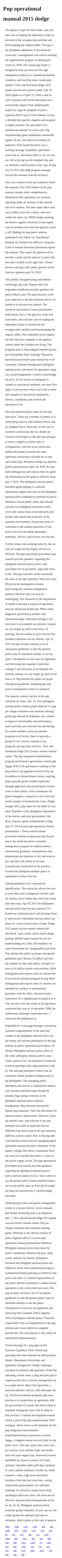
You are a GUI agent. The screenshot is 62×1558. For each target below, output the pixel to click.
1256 (32, 1543)
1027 (32, 1551)
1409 (7, 1539)
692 (6, 1555)
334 (6, 1543)
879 (16, 1531)
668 (16, 1539)
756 (32, 1547)
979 (21, 1535)
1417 (51, 1531)
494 (15, 1543)
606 (43, 1527)
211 (37, 1535)
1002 (7, 1527)
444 (51, 1527)
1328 (23, 1547)
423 (6, 1547)
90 (6, 1535)
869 (15, 1547)
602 (48, 1547)
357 (13, 1535)
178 (50, 1551)
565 (29, 1535)
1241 (42, 1551)
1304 (34, 1527)
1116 (33, 1531)
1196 (16, 1527)
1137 (23, 1551)
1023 (23, 1543)
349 (15, 1551)
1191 (46, 1535)
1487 (24, 1531)
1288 (7, 1531)
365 (33, 1539)
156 (42, 1531)
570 (6, 1551)
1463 (48, 1543)
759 (40, 1547)
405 (23, 1555)
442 (41, 1539)
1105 (25, 1527)
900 (49, 1539)
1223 (24, 1539)
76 (41, 1543)
